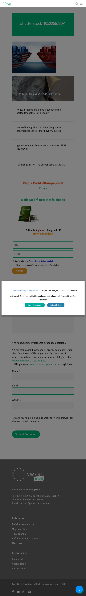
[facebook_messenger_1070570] (79, 589)
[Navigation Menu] (81, 3)
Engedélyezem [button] (34, 305)
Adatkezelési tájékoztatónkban (25, 291)
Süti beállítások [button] (56, 305)
